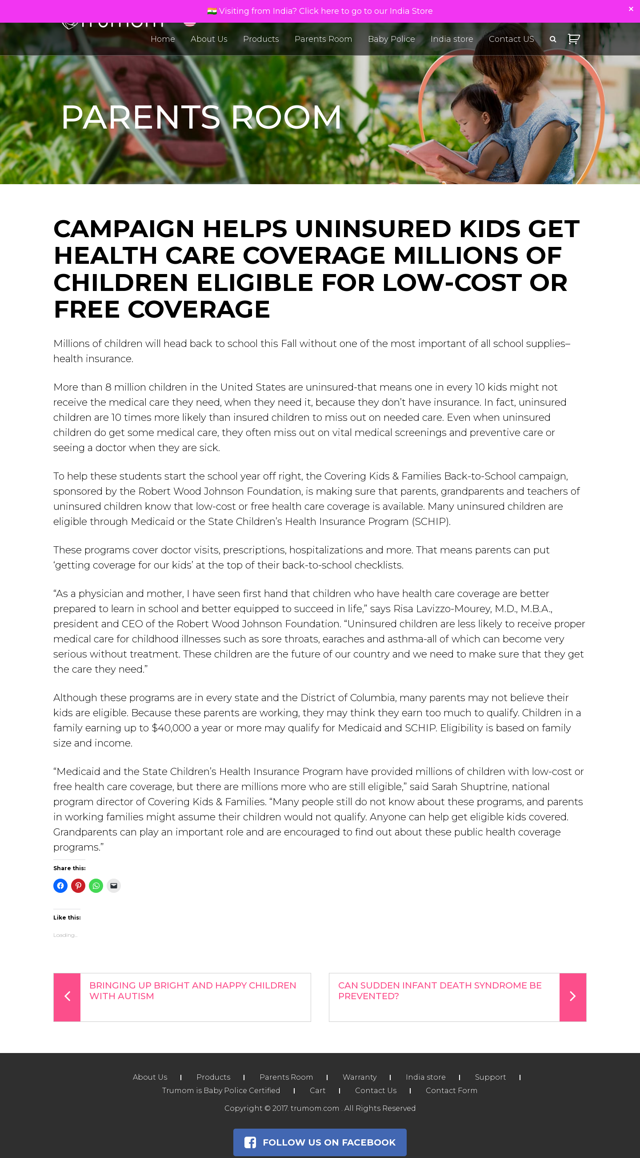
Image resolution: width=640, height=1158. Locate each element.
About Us (209, 39)
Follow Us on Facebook (320, 1142)
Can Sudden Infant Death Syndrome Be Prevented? (462, 997)
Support (490, 1077)
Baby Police (391, 39)
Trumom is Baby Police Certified (221, 1090)
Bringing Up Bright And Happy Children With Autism (175, 997)
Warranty (359, 1077)
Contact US (511, 39)
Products (261, 39)
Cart (318, 1090)
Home (163, 39)
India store (452, 39)
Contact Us (375, 1090)
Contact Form (452, 1090)
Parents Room (323, 39)
